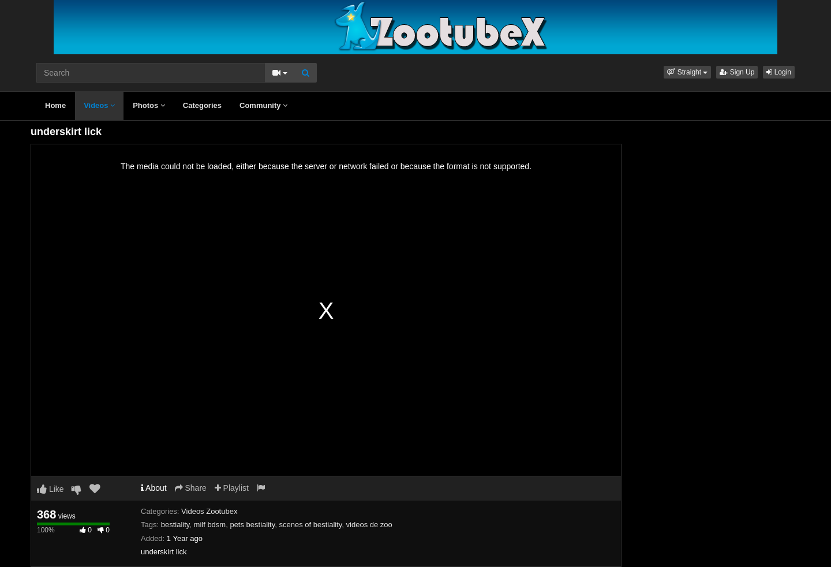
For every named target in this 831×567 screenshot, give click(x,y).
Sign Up (737, 72)
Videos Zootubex (209, 511)
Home (55, 105)
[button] (687, 72)
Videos (99, 105)
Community (263, 105)
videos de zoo (369, 524)
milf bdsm (210, 524)
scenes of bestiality (310, 524)
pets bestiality (252, 524)
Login (778, 72)
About (154, 488)
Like (50, 489)
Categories (202, 105)
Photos (149, 105)
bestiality (175, 524)
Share (191, 488)
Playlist (232, 488)
